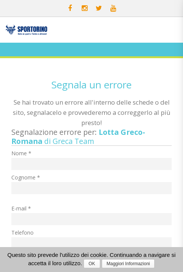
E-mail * (21, 208)
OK (91, 263)
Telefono (22, 232)
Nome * (21, 153)
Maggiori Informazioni (128, 263)
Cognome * (25, 177)
